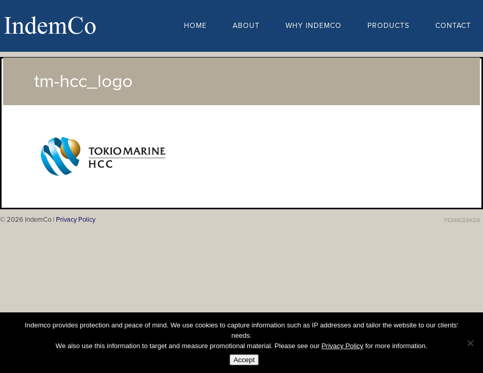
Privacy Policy (75, 220)
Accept (244, 360)
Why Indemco (314, 25)
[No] (470, 343)
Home (195, 25)
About (246, 25)
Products (388, 25)
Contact (453, 25)
